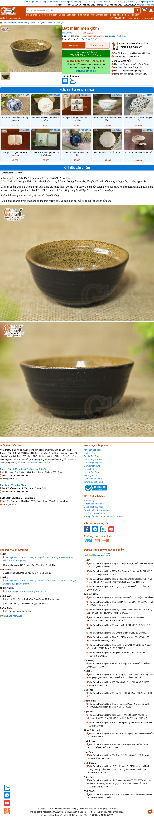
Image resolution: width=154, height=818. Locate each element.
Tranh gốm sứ (90, 475)
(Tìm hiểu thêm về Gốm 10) (38, 463)
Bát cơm (53, 15)
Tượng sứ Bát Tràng (93, 482)
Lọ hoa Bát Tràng (92, 472)
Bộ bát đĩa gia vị (38, 22)
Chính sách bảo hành (58, 2)
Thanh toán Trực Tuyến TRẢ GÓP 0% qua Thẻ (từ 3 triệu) (85, 53)
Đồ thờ (62, 15)
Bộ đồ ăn (43, 15)
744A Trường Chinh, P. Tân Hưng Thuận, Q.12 (26, 591)
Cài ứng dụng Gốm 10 (94, 513)
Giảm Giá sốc (91, 39)
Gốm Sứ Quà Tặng (93, 459)
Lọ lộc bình (115, 15)
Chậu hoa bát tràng (93, 479)
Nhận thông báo (145, 5)
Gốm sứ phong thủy (93, 463)
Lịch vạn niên (148, 18)
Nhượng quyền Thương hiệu (129, 2)
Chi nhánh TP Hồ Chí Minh (13, 485)
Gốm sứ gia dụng (92, 466)
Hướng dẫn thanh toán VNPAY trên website (103, 516)
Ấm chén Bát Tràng (92, 450)
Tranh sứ (134, 15)
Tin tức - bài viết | (133, 18)
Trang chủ (6, 22)
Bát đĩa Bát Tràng (21, 22)
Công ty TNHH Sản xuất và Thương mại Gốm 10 (23, 469)
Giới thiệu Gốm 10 (105, 2)
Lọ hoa (125, 15)
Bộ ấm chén (31, 15)
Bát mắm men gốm (56, 22)
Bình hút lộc (83, 15)
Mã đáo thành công (99, 15)
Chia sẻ (121, 36)
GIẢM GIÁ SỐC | (117, 18)
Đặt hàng (73, 45)
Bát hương (71, 15)
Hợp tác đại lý (90, 500)
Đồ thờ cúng (89, 453)
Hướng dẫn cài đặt (86, 71)
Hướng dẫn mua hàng (36, 2)
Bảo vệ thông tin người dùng (82, 2)
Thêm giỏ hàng (97, 45)
